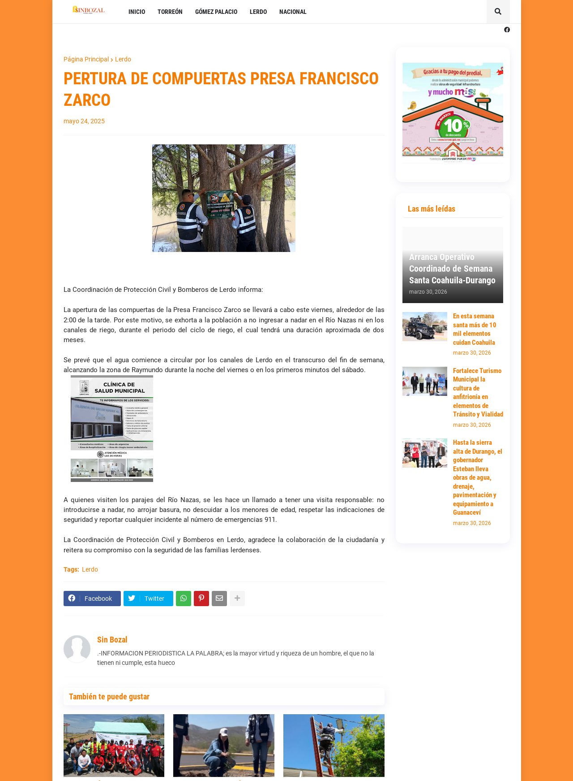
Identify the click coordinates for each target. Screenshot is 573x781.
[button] (498, 11)
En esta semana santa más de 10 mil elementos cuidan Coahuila (474, 329)
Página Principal (86, 59)
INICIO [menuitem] (136, 11)
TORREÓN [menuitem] (170, 11)
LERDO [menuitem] (258, 11)
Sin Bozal (112, 639)
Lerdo (123, 59)
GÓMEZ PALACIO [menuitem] (216, 11)
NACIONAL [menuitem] (293, 11)
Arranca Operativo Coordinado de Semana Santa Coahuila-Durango (452, 269)
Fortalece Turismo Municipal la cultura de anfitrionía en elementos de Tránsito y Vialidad (478, 393)
